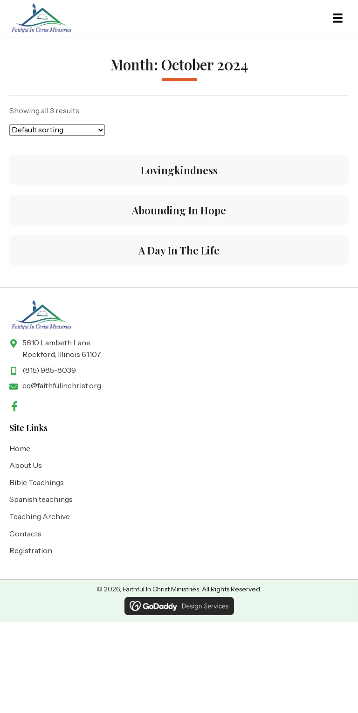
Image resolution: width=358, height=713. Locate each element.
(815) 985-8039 (49, 370)
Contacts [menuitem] (25, 533)
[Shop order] (57, 130)
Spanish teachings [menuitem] (41, 499)
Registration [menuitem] (30, 550)
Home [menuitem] (19, 448)
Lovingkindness (179, 170)
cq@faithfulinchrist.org (61, 385)
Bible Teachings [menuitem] (36, 482)
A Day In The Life (179, 250)
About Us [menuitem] (25, 465)
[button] (14, 406)
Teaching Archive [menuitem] (39, 516)
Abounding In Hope (179, 210)
